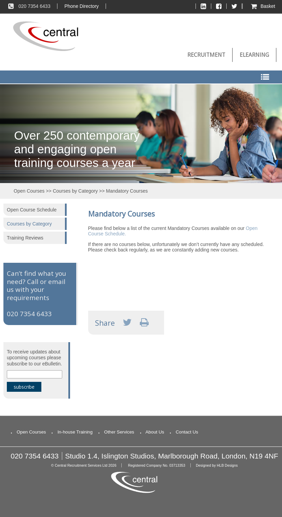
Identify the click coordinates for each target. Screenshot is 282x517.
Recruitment (206, 55)
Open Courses (29, 191)
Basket (262, 6)
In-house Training (70, 432)
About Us (151, 432)
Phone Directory (81, 6)
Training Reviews (25, 238)
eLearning (254, 55)
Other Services (115, 432)
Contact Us (182, 432)
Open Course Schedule (32, 209)
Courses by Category (75, 191)
